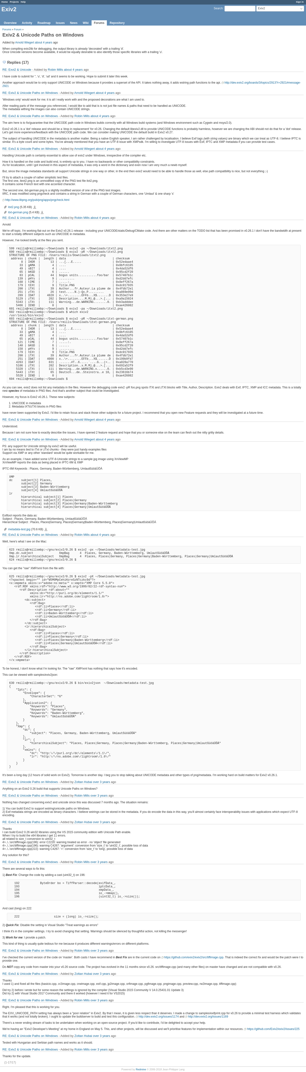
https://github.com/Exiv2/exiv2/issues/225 (273, 1029)
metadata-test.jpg (19, 529)
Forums (99, 23)
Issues (60, 23)
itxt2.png (13, 207)
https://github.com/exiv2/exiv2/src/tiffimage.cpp (194, 957)
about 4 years (43, 42)
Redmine (141, 1069)
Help (23, 1)
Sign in (300, 1)
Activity (27, 23)
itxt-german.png (18, 212)
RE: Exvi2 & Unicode (16, 69)
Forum (18, 29)
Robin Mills (55, 69)
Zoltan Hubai (83, 782)
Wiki (86, 23)
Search (218, 8)
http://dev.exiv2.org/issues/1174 (159, 1016)
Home (4, 1)
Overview (10, 23)
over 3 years (101, 782)
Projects (14, 1)
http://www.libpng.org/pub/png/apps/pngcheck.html (37, 200)
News (73, 23)
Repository (117, 23)
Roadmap (44, 23)
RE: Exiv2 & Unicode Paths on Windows (30, 93)
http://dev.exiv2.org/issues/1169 (208, 1016)
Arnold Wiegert (24, 42)
